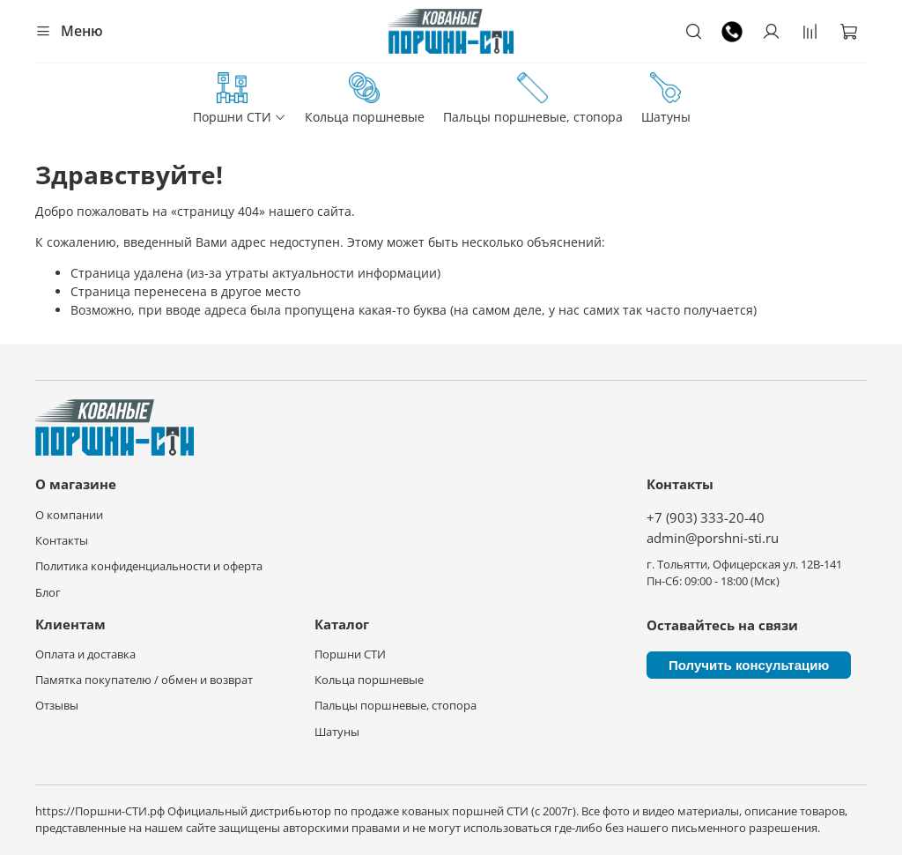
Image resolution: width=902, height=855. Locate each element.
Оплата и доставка (85, 654)
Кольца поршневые (365, 98)
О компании (69, 515)
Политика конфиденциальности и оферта (148, 566)
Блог (48, 592)
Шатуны (666, 98)
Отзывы (56, 705)
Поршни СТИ (239, 98)
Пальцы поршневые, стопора (533, 98)
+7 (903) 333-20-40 (706, 518)
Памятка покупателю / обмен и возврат (144, 680)
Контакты (61, 540)
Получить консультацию (749, 665)
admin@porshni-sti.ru (713, 538)
